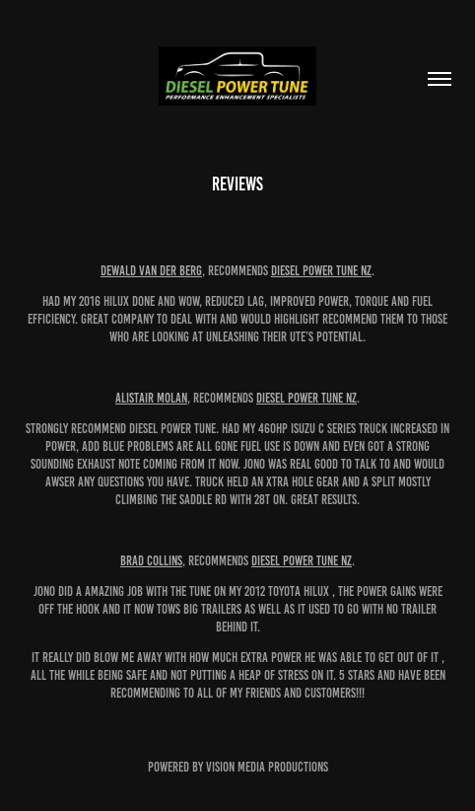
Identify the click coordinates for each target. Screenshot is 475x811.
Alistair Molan (151, 398)
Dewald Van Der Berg (151, 270)
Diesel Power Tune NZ (321, 270)
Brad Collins (151, 560)
